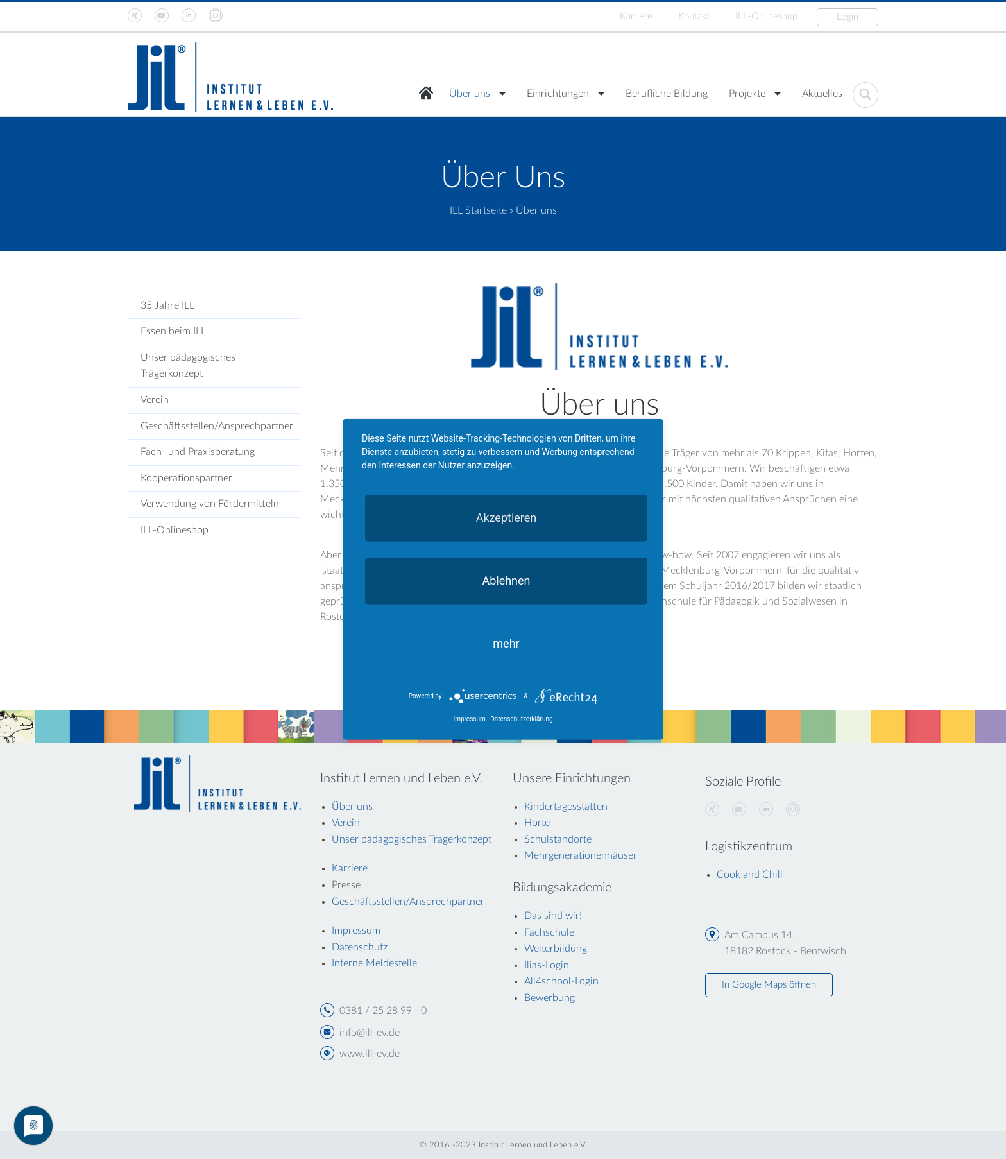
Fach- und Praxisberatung (198, 452)
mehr (506, 643)
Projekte (747, 94)
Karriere (636, 16)
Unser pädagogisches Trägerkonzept (188, 365)
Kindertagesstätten (566, 807)
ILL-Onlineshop (766, 16)
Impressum (469, 719)
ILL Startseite (478, 210)
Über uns (469, 94)
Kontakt (694, 16)
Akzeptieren (506, 517)
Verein (155, 400)
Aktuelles (822, 94)
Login (847, 17)
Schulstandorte (558, 839)
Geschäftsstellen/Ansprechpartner (217, 426)
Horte (537, 823)
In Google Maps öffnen (769, 985)
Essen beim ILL (173, 331)
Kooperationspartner (186, 478)
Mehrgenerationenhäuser (580, 855)
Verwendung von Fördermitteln (210, 504)
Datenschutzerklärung (521, 719)
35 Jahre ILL (167, 305)
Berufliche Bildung (667, 94)
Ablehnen (506, 580)
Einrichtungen (558, 94)
